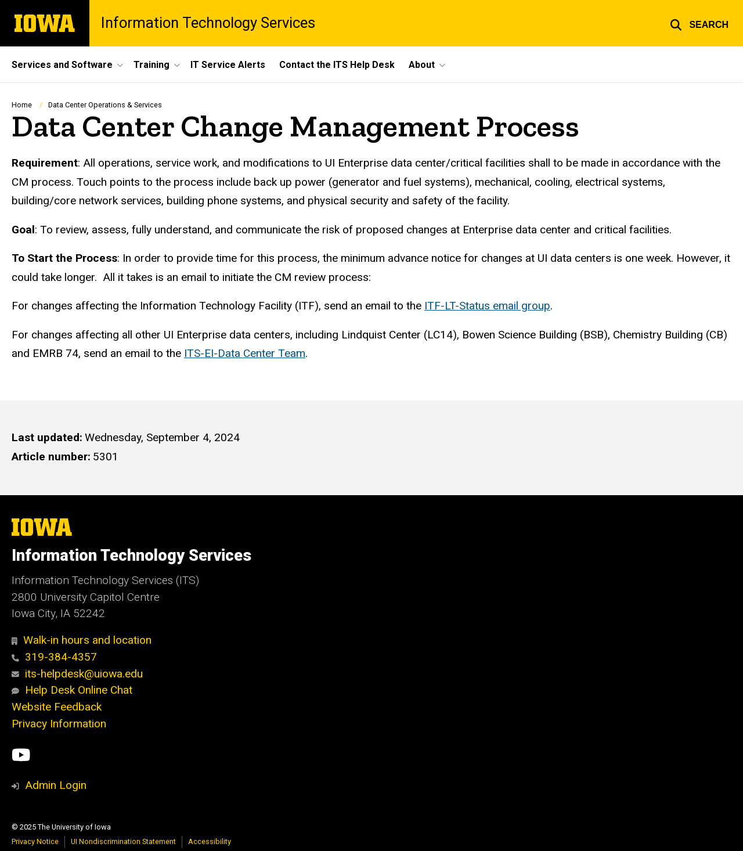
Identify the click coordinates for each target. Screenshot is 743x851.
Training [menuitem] (151, 64)
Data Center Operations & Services (105, 104)
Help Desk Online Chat (72, 690)
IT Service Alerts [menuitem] (227, 64)
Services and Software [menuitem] (62, 64)
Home (22, 104)
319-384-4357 (54, 657)
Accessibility (209, 841)
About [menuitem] (422, 64)
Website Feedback (57, 706)
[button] (699, 23)
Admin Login (55, 785)
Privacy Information (59, 723)
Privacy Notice (35, 841)
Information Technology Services (208, 23)
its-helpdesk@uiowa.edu (77, 673)
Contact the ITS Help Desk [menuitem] (337, 64)
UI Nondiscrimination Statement (123, 841)
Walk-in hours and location (82, 640)
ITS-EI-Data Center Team (244, 353)
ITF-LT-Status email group (487, 305)
